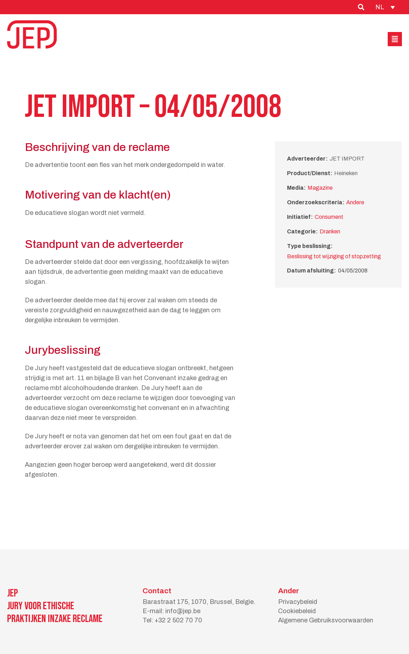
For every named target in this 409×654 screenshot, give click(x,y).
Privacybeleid (297, 601)
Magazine (320, 188)
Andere (355, 202)
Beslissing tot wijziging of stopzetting (334, 256)
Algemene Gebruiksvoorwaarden (325, 620)
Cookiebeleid (297, 611)
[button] (395, 39)
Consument (329, 217)
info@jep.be (182, 611)
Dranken (330, 231)
